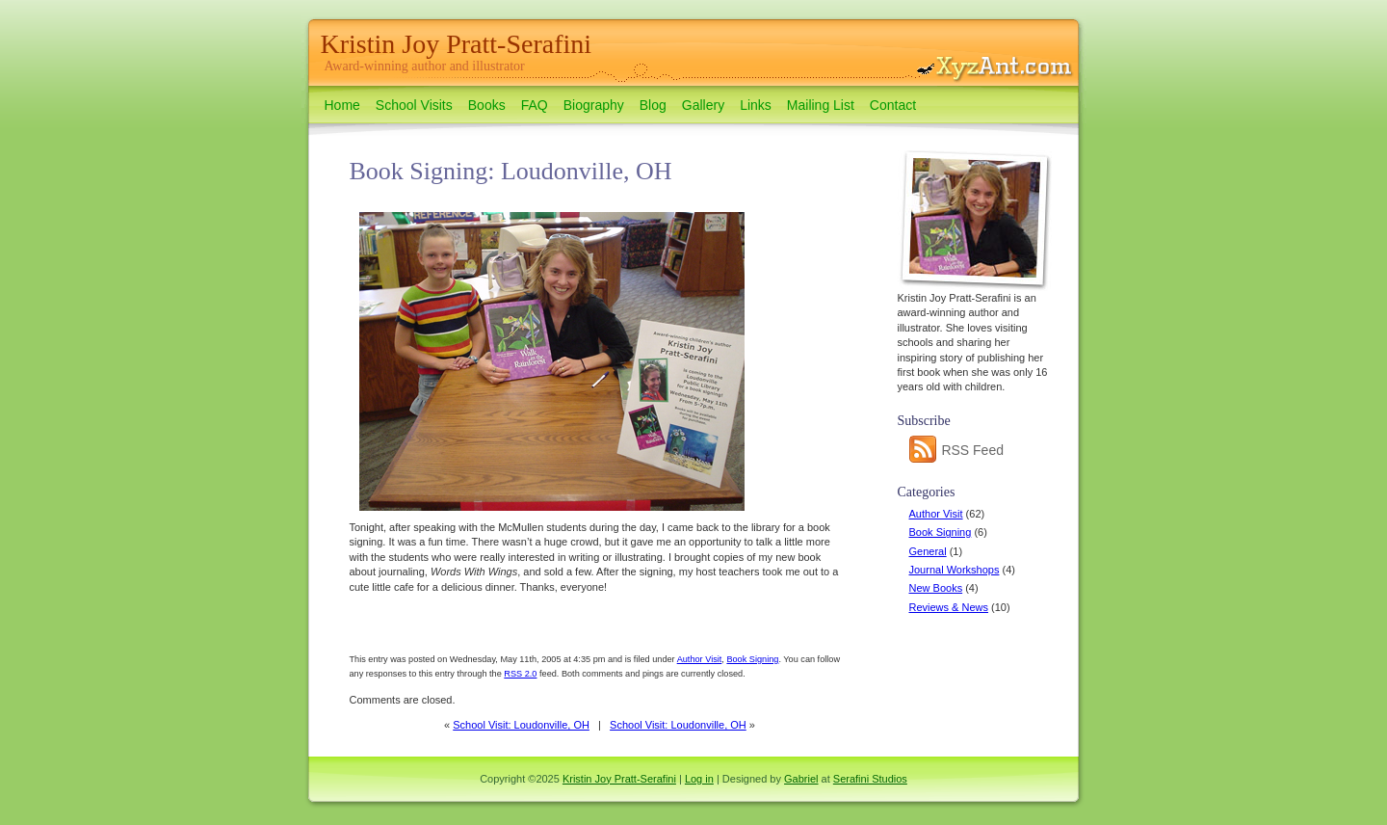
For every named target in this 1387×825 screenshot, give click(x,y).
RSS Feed (956, 450)
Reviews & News (949, 607)
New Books (936, 588)
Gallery (703, 105)
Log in (699, 779)
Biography (593, 105)
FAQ (534, 105)
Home (342, 105)
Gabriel (801, 779)
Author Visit (936, 513)
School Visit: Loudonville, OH (521, 725)
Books (487, 105)
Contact (893, 105)
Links (756, 105)
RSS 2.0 (520, 674)
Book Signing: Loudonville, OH (511, 171)
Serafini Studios (870, 779)
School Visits (414, 105)
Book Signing (940, 532)
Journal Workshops (954, 569)
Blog (653, 105)
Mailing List (820, 105)
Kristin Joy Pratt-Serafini (456, 44)
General (928, 551)
